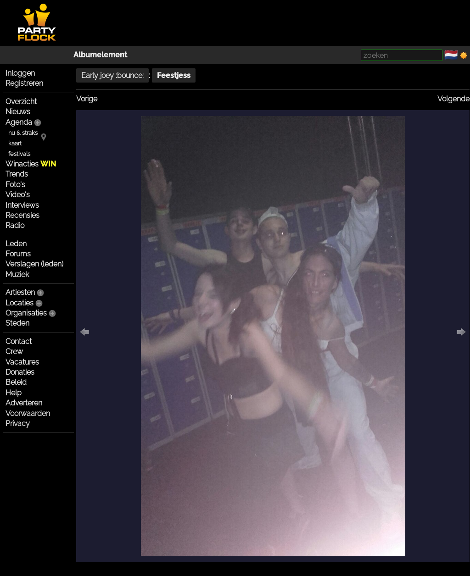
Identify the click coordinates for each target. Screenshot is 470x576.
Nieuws (18, 111)
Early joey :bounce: (112, 75)
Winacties (31, 164)
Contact (19, 341)
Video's (18, 194)
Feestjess (173, 75)
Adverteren (24, 403)
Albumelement (100, 54)
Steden (17, 323)
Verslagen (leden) (34, 264)
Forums (18, 253)
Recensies (22, 215)
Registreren (24, 83)
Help (14, 392)
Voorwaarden (28, 413)
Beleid (16, 382)
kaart (15, 143)
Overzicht (21, 101)
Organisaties (26, 313)
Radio (15, 225)
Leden (16, 243)
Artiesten (20, 292)
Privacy (18, 423)
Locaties (20, 303)
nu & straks (23, 132)
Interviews (22, 205)
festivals (19, 153)
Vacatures (22, 362)
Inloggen (20, 73)
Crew (14, 351)
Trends (17, 174)
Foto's (15, 184)
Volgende (453, 98)
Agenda (19, 122)
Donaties (20, 372)
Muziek (17, 274)
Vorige (86, 98)
